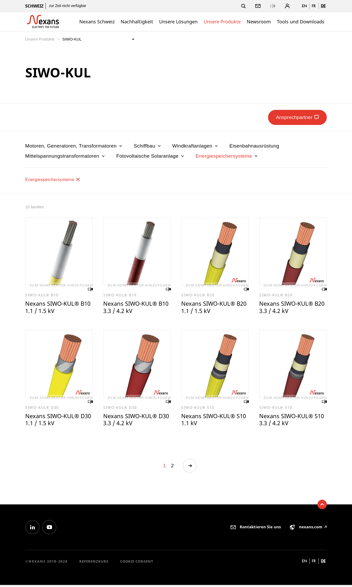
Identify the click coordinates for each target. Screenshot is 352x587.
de (323, 5)
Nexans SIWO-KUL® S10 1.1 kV (209, 421)
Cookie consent (136, 563)
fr (314, 5)
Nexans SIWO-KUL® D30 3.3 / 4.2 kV (131, 421)
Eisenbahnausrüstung (254, 146)
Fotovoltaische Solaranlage (150, 156)
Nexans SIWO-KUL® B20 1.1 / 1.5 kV (209, 308)
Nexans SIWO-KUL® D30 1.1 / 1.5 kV (53, 421)
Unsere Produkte (222, 21)
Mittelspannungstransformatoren (65, 156)
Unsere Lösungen (178, 21)
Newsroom (259, 21)
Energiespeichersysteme (227, 156)
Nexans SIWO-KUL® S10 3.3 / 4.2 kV (287, 421)
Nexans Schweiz (97, 21)
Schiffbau (148, 146)
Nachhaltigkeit (137, 21)
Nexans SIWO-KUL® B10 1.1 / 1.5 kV (53, 308)
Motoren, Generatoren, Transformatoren (74, 146)
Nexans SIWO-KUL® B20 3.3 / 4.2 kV (287, 308)
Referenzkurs (93, 563)
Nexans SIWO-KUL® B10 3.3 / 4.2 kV (131, 308)
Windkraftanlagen (195, 146)
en (304, 5)
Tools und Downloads (300, 21)
